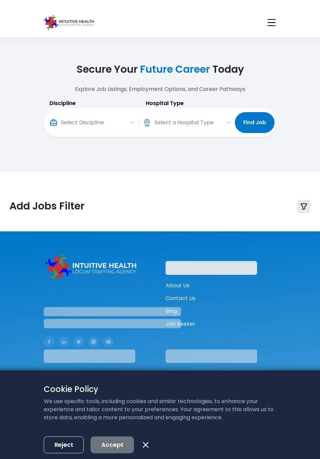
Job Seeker (180, 332)
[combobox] (61, 115)
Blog (171, 319)
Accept (112, 437)
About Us (177, 294)
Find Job (254, 115)
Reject (64, 437)
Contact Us (180, 306)
